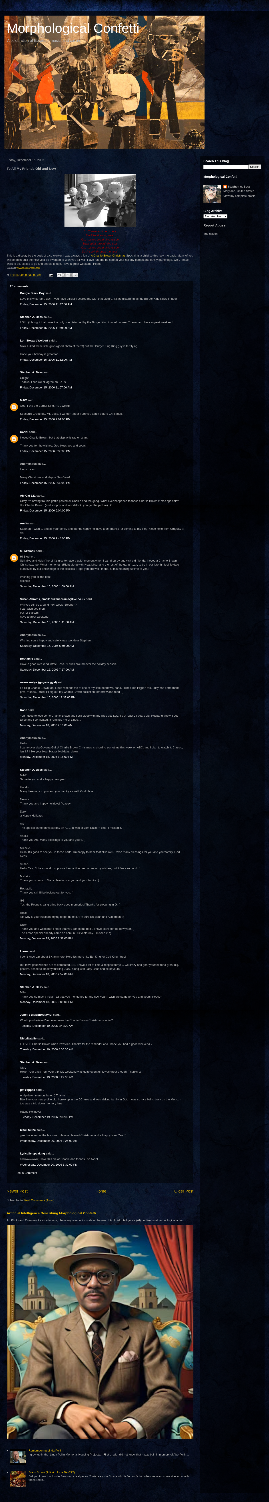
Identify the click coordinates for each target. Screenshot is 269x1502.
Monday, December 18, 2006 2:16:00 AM (46, 725)
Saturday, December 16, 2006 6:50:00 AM (47, 645)
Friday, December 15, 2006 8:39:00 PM (45, 483)
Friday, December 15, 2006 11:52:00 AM (46, 359)
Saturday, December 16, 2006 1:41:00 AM (47, 622)
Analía (24, 523)
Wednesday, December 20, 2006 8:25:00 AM (48, 1140)
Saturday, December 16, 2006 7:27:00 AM (47, 669)
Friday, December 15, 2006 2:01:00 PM (45, 419)
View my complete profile (239, 196)
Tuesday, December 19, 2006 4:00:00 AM (46, 1049)
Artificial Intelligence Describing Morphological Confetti (51, 1213)
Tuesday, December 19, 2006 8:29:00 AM (46, 1077)
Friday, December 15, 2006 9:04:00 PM (45, 510)
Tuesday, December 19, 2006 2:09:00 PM (46, 1117)
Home (101, 1191)
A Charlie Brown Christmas (108, 255)
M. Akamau (27, 551)
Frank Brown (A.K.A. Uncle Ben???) (51, 1472)
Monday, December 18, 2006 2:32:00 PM (46, 938)
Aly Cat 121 (28, 495)
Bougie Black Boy (32, 293)
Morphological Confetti (73, 28)
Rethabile (26, 658)
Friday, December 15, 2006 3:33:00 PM (45, 451)
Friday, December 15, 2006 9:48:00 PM (45, 538)
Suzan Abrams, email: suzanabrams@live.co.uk (52, 599)
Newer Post (17, 1191)
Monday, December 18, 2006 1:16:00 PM (46, 756)
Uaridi (24, 432)
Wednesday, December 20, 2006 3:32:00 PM (49, 1164)
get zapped (27, 1090)
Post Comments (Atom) (39, 1200)
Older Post (183, 1191)
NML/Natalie (28, 1038)
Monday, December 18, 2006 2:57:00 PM (46, 974)
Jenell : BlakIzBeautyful (36, 1014)
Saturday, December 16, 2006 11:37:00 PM (48, 697)
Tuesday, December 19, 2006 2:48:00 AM (46, 1025)
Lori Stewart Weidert (34, 340)
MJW (23, 400)
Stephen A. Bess (31, 317)
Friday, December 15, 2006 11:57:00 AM (46, 387)
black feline (28, 1130)
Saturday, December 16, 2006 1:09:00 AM (47, 586)
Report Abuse (214, 225)
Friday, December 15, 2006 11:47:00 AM (46, 304)
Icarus (24, 951)
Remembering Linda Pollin (45, 1450)
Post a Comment (26, 1173)
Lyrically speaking (32, 1153)
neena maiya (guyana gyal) (38, 682)
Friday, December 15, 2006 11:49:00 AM (46, 328)
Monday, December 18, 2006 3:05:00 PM (46, 1002)
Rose (23, 710)
